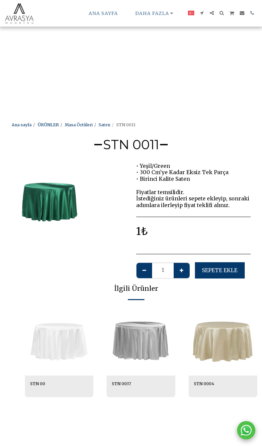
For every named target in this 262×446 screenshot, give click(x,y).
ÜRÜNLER (48, 124)
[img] (59, 341)
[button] (202, 13)
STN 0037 (121, 383)
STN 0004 (204, 383)
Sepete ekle (219, 270)
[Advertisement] (125, 46)
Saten (104, 124)
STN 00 (37, 383)
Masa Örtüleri (79, 124)
